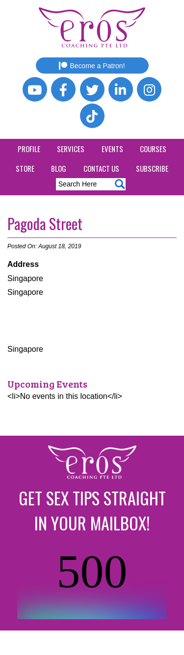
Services (70, 148)
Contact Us (101, 168)
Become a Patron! (92, 66)
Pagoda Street (44, 223)
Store (25, 168)
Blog (58, 168)
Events (112, 148)
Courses (153, 148)
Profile (29, 148)
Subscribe (152, 168)
